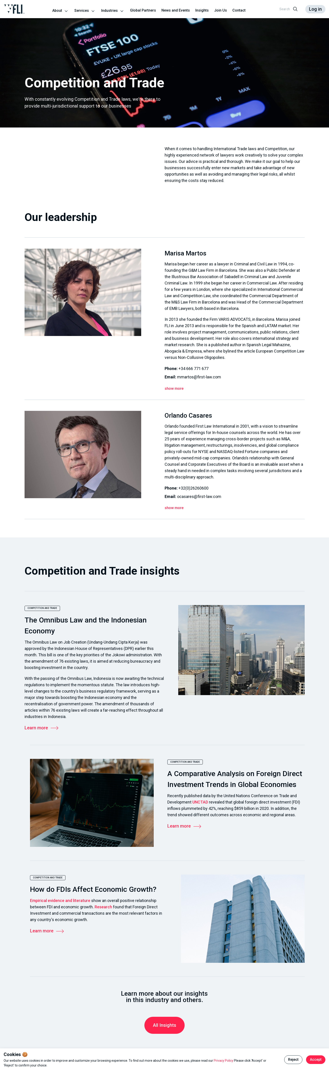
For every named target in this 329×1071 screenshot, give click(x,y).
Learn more (41, 727)
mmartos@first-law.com (199, 377)
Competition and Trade (42, 608)
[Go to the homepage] (14, 9)
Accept (315, 1059)
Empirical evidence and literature (60, 900)
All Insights (164, 1025)
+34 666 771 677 (193, 368)
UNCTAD (200, 802)
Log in (315, 9)
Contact (239, 10)
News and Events (175, 10)
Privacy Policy (224, 1060)
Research (103, 906)
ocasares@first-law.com (199, 496)
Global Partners (143, 10)
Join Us (220, 10)
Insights (202, 10)
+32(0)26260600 (193, 488)
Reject (293, 1059)
